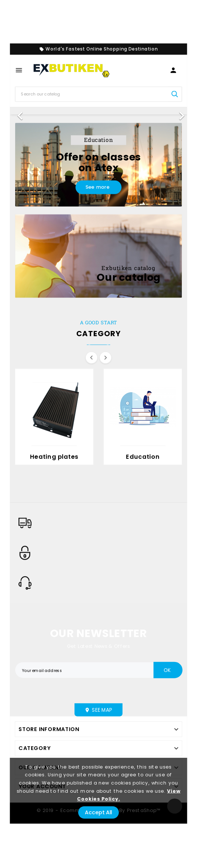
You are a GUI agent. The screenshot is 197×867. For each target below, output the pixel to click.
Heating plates (54, 456)
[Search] (92, 94)
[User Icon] (173, 70)
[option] (98, 110)
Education (142, 456)
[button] (23, 110)
